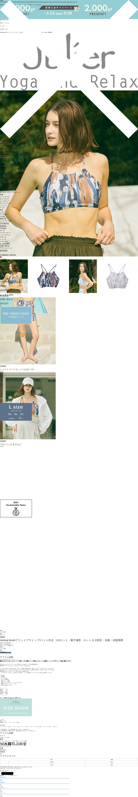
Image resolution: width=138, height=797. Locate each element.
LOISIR (2, 156)
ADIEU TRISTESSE (7, 152)
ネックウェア (4, 199)
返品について (3, 634)
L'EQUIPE (3, 164)
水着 (1, 194)
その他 (2, 216)
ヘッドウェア (4, 197)
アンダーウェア (5, 203)
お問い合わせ (4, 246)
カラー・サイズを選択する (5, 652)
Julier (2, 158)
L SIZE (3, 176)
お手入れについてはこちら (5, 746)
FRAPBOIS (4, 148)
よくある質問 (4, 244)
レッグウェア (4, 201)
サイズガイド (10, 697)
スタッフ (3, 237)
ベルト (2, 212)
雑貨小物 (3, 219)
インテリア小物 (5, 221)
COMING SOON (8, 173)
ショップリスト (5, 235)
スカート (3, 188)
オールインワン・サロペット (10, 192)
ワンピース (4, 190)
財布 (1, 210)
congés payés (5, 154)
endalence (3, 168)
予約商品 (3, 228)
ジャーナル (4, 241)
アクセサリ (4, 214)
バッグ (2, 208)
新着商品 (3, 226)
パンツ (2, 186)
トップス (3, 181)
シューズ (3, 205)
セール (2, 230)
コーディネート (5, 233)
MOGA (2, 161)
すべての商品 (4, 146)
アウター (3, 183)
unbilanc (3, 170)
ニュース (3, 239)
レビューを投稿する (7, 773)
